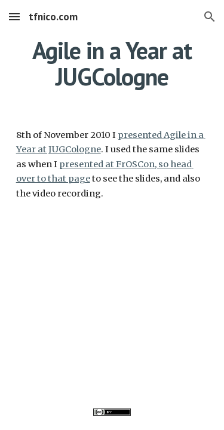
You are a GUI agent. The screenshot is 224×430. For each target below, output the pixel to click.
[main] (112, 63)
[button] (14, 16)
